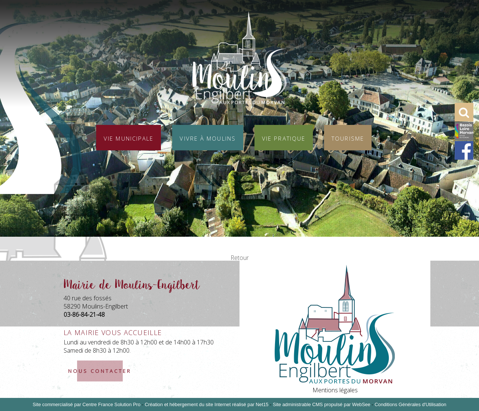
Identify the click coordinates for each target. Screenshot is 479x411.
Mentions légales (335, 390)
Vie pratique (283, 137)
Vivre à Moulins (208, 137)
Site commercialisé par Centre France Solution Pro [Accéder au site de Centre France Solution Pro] (86, 404)
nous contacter (99, 371)
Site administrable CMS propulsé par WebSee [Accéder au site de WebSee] (321, 404)
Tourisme (348, 137)
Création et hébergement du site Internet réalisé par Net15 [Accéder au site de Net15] (207, 404)
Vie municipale (128, 137)
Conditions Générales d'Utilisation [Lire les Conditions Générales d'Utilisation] (410, 404)
